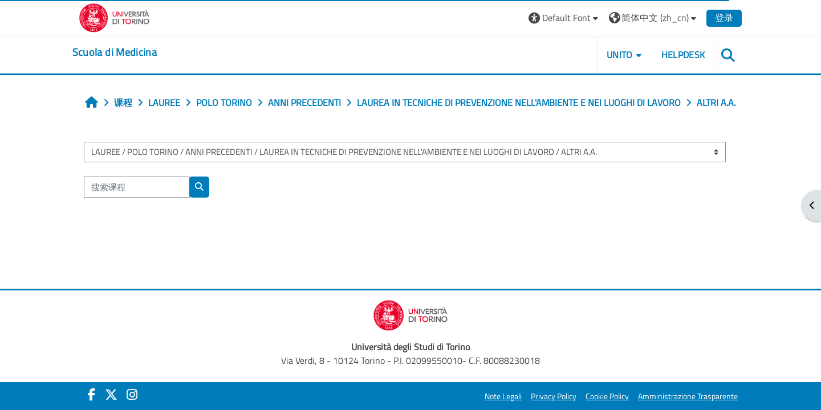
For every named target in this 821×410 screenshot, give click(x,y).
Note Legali (496, 396)
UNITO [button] (613, 55)
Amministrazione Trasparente (681, 396)
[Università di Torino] (121, 16)
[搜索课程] (143, 212)
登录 (717, 17)
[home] (121, 52)
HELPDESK (676, 55)
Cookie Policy (600, 396)
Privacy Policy (547, 396)
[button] (557, 18)
